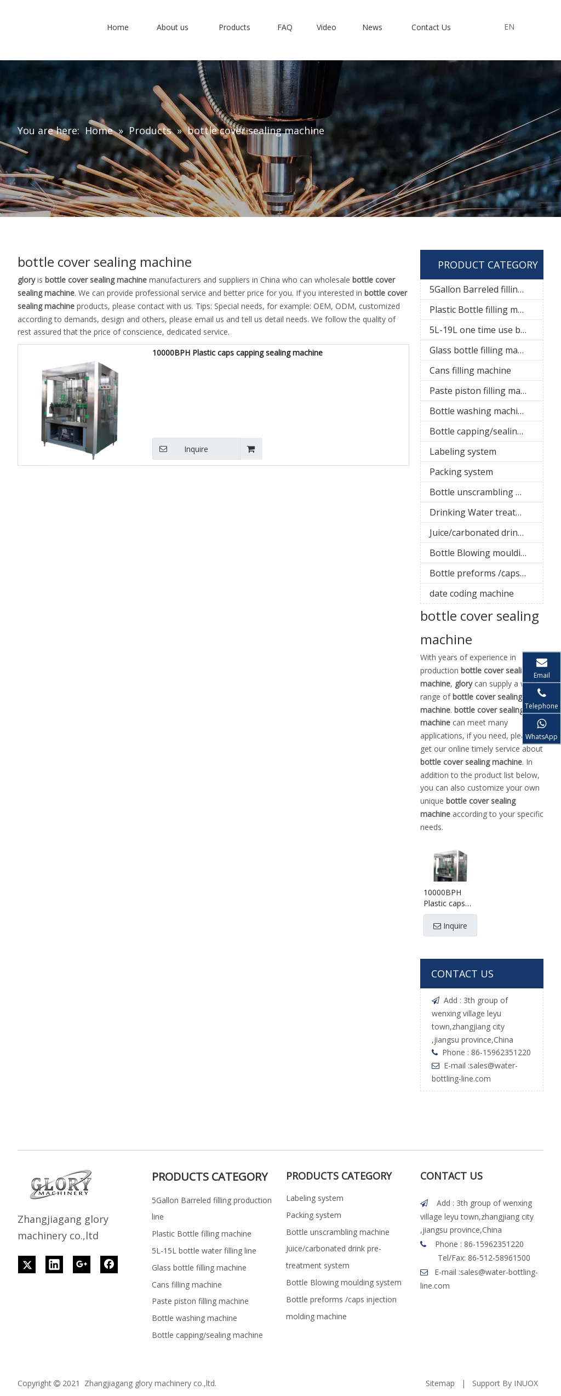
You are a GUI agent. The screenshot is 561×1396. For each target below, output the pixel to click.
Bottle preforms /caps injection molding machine (486, 573)
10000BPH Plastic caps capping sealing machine (237, 352)
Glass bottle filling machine (485, 350)
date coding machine (472, 593)
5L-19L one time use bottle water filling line (486, 330)
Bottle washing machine (479, 411)
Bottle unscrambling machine (486, 492)
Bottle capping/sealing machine (486, 431)
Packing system (461, 472)
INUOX (526, 1383)
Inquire (180, 449)
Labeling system (463, 451)
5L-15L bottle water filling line (204, 1250)
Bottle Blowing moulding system (486, 553)
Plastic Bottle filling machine (486, 310)
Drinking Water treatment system (486, 512)
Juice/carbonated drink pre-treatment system (486, 533)
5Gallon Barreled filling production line (486, 289)
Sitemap (440, 1383)
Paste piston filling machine (486, 391)
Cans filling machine (470, 370)
